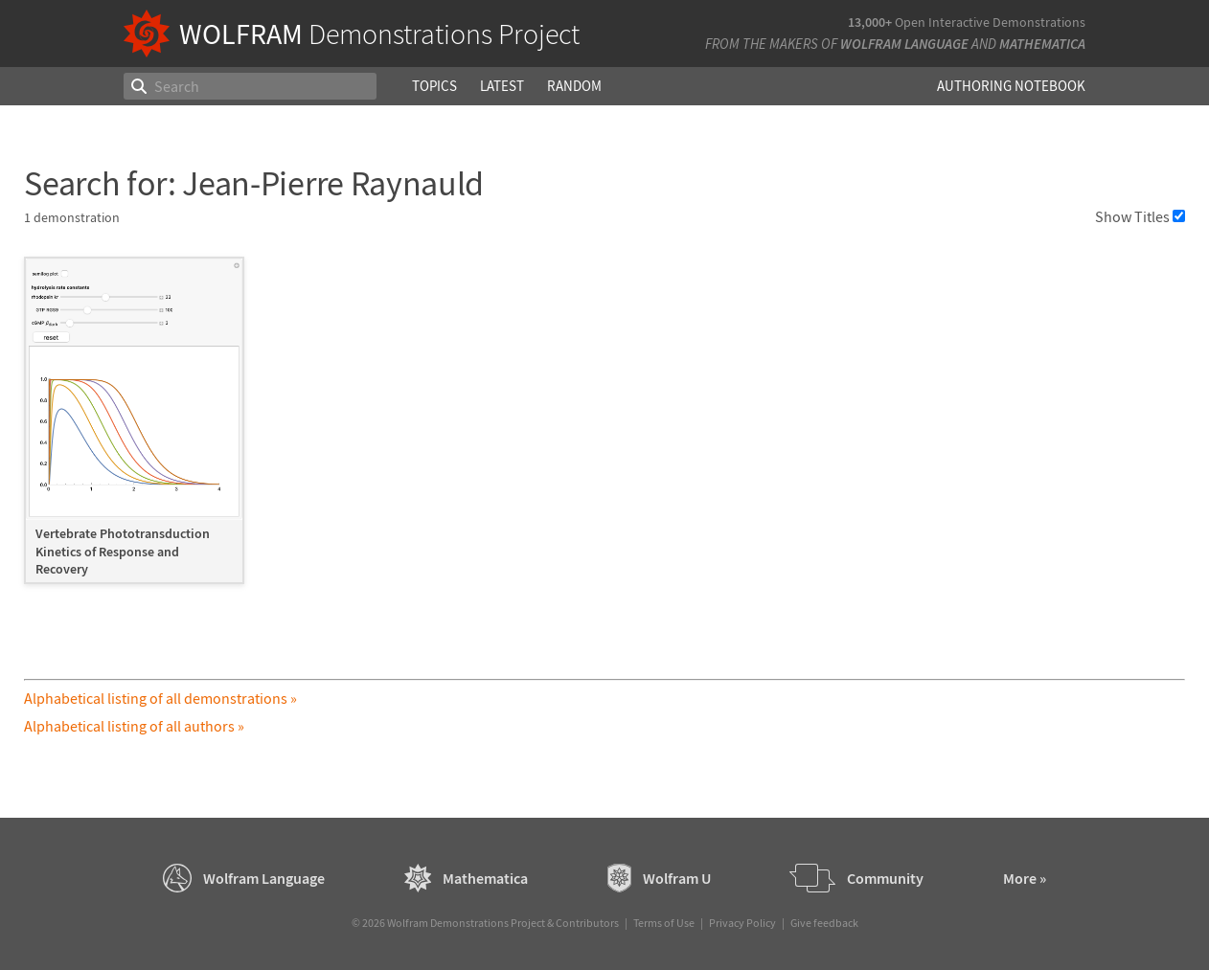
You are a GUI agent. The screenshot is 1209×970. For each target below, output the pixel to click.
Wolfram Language (904, 43)
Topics (434, 86)
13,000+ (870, 22)
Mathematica (1042, 43)
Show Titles (1140, 216)
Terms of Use (664, 922)
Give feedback (824, 922)
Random (574, 86)
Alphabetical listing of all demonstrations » (160, 698)
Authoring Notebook (1011, 86)
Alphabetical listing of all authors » (134, 725)
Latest (502, 86)
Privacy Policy (742, 922)
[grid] (604, 429)
